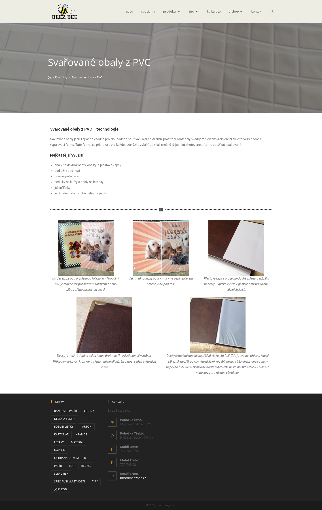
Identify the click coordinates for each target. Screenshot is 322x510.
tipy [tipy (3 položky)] (95, 481)
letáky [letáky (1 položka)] (59, 442)
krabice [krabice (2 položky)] (81, 434)
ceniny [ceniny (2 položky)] (89, 411)
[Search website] (272, 11)
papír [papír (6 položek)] (58, 466)
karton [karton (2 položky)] (86, 426)
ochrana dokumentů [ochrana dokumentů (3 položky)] (70, 458)
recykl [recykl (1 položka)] (86, 466)
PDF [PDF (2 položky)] (71, 466)
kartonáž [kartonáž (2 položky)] (61, 434)
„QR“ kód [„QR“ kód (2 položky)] (60, 489)
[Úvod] (49, 77)
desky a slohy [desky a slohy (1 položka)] (64, 419)
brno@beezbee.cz (133, 478)
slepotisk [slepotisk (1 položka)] (61, 474)
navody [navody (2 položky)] (60, 450)
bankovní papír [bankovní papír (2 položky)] (65, 411)
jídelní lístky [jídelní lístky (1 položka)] (63, 426)
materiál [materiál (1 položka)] (77, 442)
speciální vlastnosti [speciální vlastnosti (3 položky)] (69, 481)
